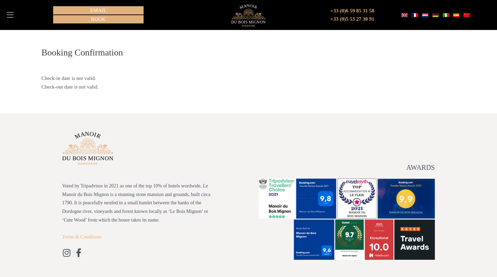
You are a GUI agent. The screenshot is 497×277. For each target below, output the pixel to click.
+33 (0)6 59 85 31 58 (352, 10)
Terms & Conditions (81, 236)
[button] (10, 15)
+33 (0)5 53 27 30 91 (352, 19)
